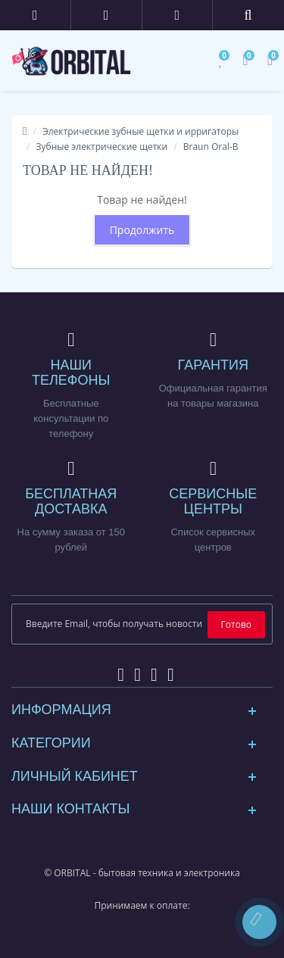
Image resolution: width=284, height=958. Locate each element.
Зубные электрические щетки (102, 146)
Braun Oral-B (211, 146)
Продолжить (142, 230)
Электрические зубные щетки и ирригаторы (140, 131)
